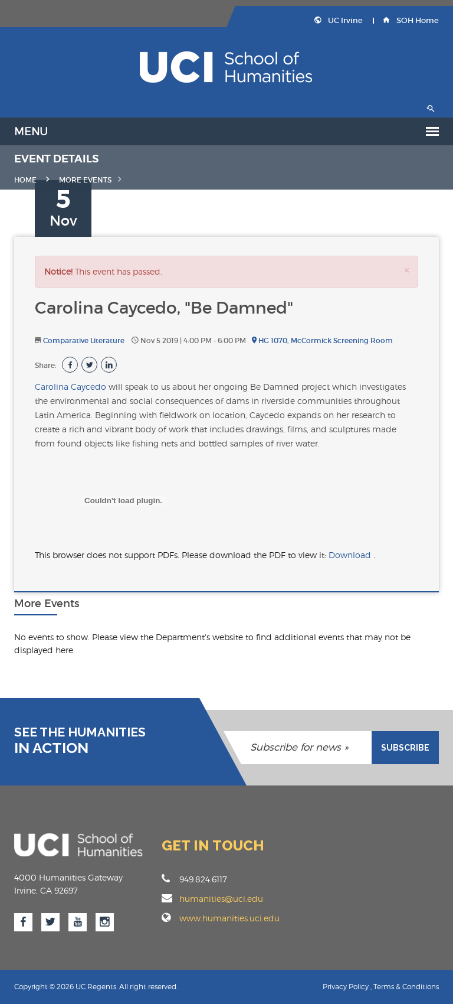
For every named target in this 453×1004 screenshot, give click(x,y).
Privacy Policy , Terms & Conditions (381, 986)
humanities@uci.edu (221, 899)
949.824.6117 (194, 878)
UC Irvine (338, 20)
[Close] (406, 270)
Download (351, 555)
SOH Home (411, 20)
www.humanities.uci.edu (229, 918)
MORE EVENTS (85, 179)
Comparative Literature (83, 340)
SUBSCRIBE (405, 747)
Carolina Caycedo (70, 387)
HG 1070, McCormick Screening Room (322, 340)
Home (25, 179)
